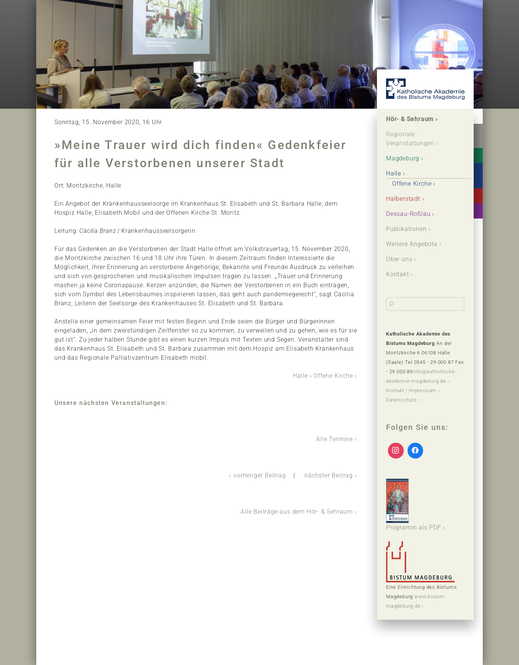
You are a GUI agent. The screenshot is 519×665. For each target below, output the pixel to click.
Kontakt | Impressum (411, 390)
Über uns (399, 259)
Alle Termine (334, 439)
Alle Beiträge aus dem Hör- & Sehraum (297, 511)
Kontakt (397, 274)
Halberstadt (403, 198)
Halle (300, 375)
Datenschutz (401, 400)
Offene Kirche (333, 375)
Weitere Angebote (411, 244)
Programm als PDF (413, 505)
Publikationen (406, 228)
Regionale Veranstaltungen (410, 139)
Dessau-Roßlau (408, 213)
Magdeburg (402, 158)
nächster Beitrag (328, 475)
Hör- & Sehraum (410, 119)
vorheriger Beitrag (259, 475)
